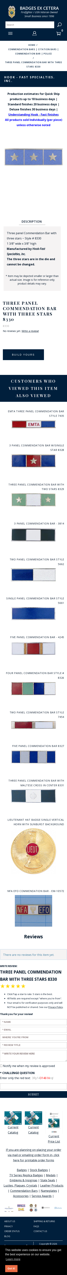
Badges (22, 1170)
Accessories (21, 1196)
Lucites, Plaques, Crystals (20, 1185)
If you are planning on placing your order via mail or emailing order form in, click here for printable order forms (33, 1155)
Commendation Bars (24, 1191)
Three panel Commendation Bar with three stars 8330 (33, 64)
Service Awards (42, 1196)
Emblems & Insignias (23, 1180)
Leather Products (51, 1185)
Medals (51, 1175)
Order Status (11, 1231)
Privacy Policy (55, 1007)
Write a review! (30, 331)
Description (32, 222)
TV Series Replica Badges (26, 1175)
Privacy (8, 1226)
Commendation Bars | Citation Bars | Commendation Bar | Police (33, 51)
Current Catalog (13, 1122)
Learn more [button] (13, 1259)
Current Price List (54, 1127)
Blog (7, 1236)
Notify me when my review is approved (29, 1066)
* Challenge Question (17, 1073)
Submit (33, 1094)
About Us (9, 1221)
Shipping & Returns (44, 1221)
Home (31, 45)
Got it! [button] (11, 1268)
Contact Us (40, 1231)
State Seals (47, 1180)
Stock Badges (39, 1170)
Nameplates (49, 1191)
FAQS (36, 1226)
